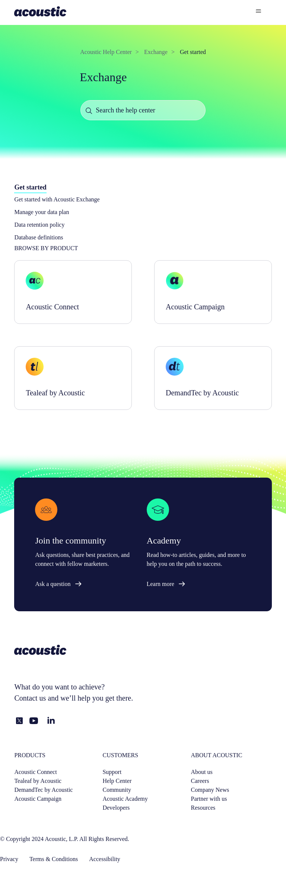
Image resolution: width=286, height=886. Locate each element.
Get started (193, 52)
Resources (203, 807)
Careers (200, 781)
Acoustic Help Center (106, 52)
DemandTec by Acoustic (43, 790)
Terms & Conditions (53, 859)
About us (202, 772)
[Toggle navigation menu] (258, 11)
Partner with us (209, 799)
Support (111, 772)
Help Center (116, 781)
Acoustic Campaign (37, 799)
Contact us (30, 698)
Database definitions (38, 237)
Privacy (9, 859)
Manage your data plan (41, 212)
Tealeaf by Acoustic (37, 781)
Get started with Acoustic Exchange (56, 199)
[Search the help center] (143, 110)
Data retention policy (39, 225)
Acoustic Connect (35, 772)
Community (116, 790)
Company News (210, 790)
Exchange (156, 52)
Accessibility (104, 859)
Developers (116, 807)
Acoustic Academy (124, 799)
